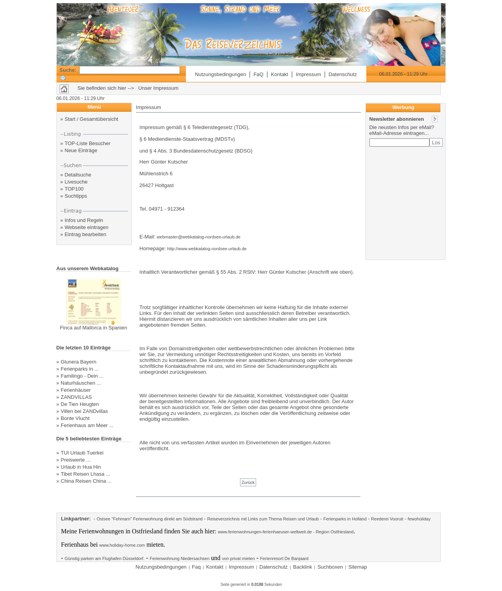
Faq (196, 567)
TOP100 (74, 189)
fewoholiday (419, 518)
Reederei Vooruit (387, 518)
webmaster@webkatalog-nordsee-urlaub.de (199, 237)
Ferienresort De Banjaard (284, 558)
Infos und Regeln (84, 220)
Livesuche (76, 182)
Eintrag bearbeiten (85, 234)
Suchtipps (76, 196)
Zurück (248, 482)
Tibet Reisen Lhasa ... (85, 474)
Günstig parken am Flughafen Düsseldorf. (105, 558)
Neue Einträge (81, 150)
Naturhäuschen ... (81, 383)
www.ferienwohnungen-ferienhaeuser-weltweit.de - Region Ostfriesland (285, 531)
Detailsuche (78, 175)
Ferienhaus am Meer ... (87, 425)
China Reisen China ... (86, 481)
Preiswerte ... (76, 460)
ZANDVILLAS (76, 397)
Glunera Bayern (78, 362)
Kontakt (279, 74)
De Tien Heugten (80, 404)
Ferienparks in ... (80, 369)
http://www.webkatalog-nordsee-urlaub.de (206, 248)
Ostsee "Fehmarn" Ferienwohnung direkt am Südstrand (150, 518)
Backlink (302, 567)
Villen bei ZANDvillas (84, 411)
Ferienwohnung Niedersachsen (179, 558)
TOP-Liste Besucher (88, 143)
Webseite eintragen (87, 227)
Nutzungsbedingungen (220, 74)
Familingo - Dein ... (82, 376)
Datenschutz (343, 74)
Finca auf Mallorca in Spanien (93, 328)
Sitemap (357, 567)
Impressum (308, 74)
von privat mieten (238, 558)
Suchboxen (330, 567)
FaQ (258, 74)
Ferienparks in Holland (344, 518)
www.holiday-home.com (122, 545)
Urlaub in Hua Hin (81, 467)
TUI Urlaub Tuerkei (82, 453)
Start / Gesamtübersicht (91, 119)
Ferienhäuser (76, 390)
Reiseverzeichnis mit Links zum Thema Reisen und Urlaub (263, 518)
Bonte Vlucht (75, 418)
